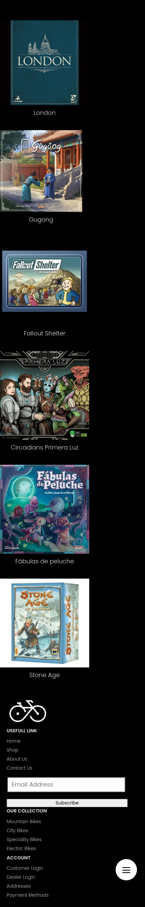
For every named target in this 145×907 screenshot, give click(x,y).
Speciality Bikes (24, 839)
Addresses (19, 886)
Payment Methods (28, 895)
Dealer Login (21, 877)
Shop (12, 750)
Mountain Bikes (24, 821)
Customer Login (25, 868)
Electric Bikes (21, 848)
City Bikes (17, 830)
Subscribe (67, 803)
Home (14, 741)
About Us (17, 759)
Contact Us (19, 768)
